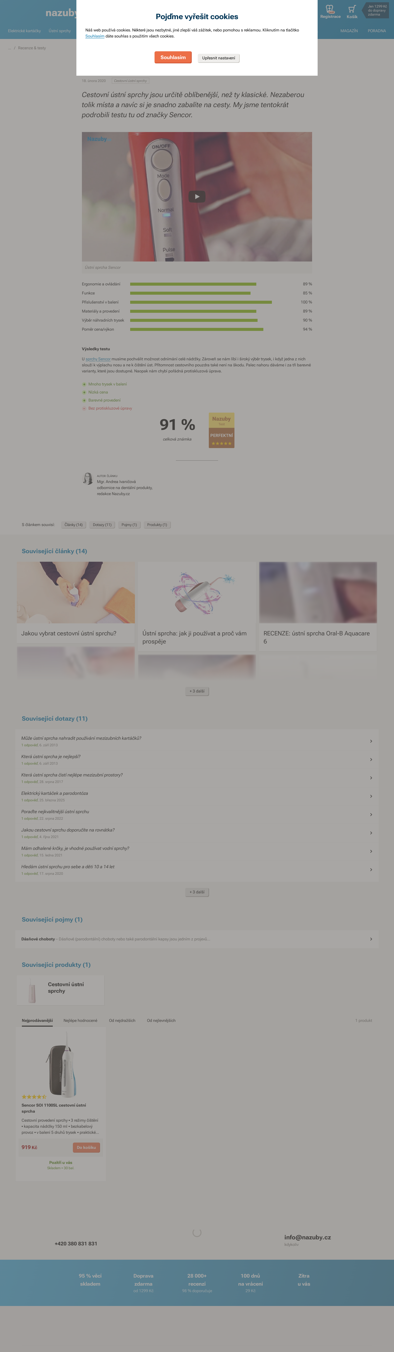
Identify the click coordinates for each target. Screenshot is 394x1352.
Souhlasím (95, 36)
